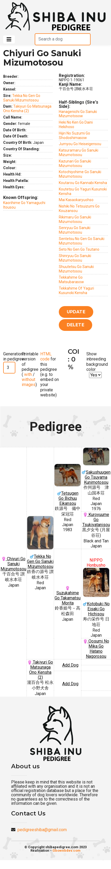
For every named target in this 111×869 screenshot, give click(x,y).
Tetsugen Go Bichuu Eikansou (67, 485)
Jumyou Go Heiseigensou (80, 144)
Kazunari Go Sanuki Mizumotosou (75, 163)
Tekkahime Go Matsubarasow (71, 279)
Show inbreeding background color (97, 361)
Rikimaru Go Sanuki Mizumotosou (75, 219)
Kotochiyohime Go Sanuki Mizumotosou (80, 174)
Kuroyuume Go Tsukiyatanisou (96, 519)
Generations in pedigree (14, 356)
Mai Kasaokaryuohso (76, 200)
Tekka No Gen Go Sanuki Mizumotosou (21, 98)
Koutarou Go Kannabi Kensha (83, 183)
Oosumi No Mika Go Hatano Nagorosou (96, 649)
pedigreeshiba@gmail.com (42, 829)
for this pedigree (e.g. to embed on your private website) (49, 374)
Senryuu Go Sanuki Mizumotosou (74, 230)
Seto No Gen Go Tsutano (79, 249)
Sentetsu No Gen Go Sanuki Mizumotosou (81, 241)
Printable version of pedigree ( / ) (30, 369)
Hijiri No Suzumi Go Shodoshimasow (74, 135)
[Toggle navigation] (9, 39)
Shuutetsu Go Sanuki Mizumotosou (76, 269)
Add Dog (70, 665)
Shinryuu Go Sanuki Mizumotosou (75, 258)
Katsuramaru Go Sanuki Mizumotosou (78, 152)
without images (28, 382)
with (27, 374)
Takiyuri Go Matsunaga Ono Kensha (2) (27, 108)
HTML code (46, 356)
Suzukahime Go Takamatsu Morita (68, 596)
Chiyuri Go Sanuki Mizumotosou (13, 563)
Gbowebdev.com (66, 850)
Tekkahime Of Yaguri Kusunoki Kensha (76, 290)
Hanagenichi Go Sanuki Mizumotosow (78, 113)
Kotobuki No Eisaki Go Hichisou (96, 592)
